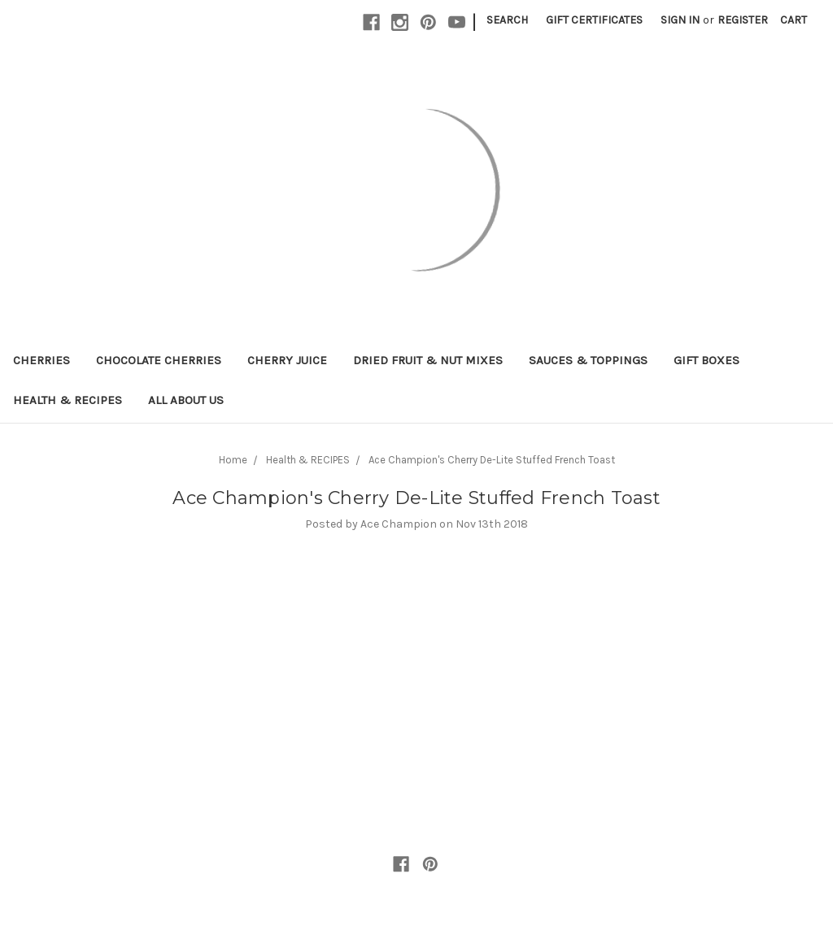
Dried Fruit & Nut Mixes (428, 360)
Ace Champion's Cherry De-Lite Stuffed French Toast (492, 460)
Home (233, 460)
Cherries (41, 360)
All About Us (186, 400)
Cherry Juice (287, 360)
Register (742, 20)
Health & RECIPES (67, 400)
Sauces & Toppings (588, 360)
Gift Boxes (706, 360)
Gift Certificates (594, 20)
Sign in (680, 20)
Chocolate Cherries (158, 360)
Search (507, 20)
